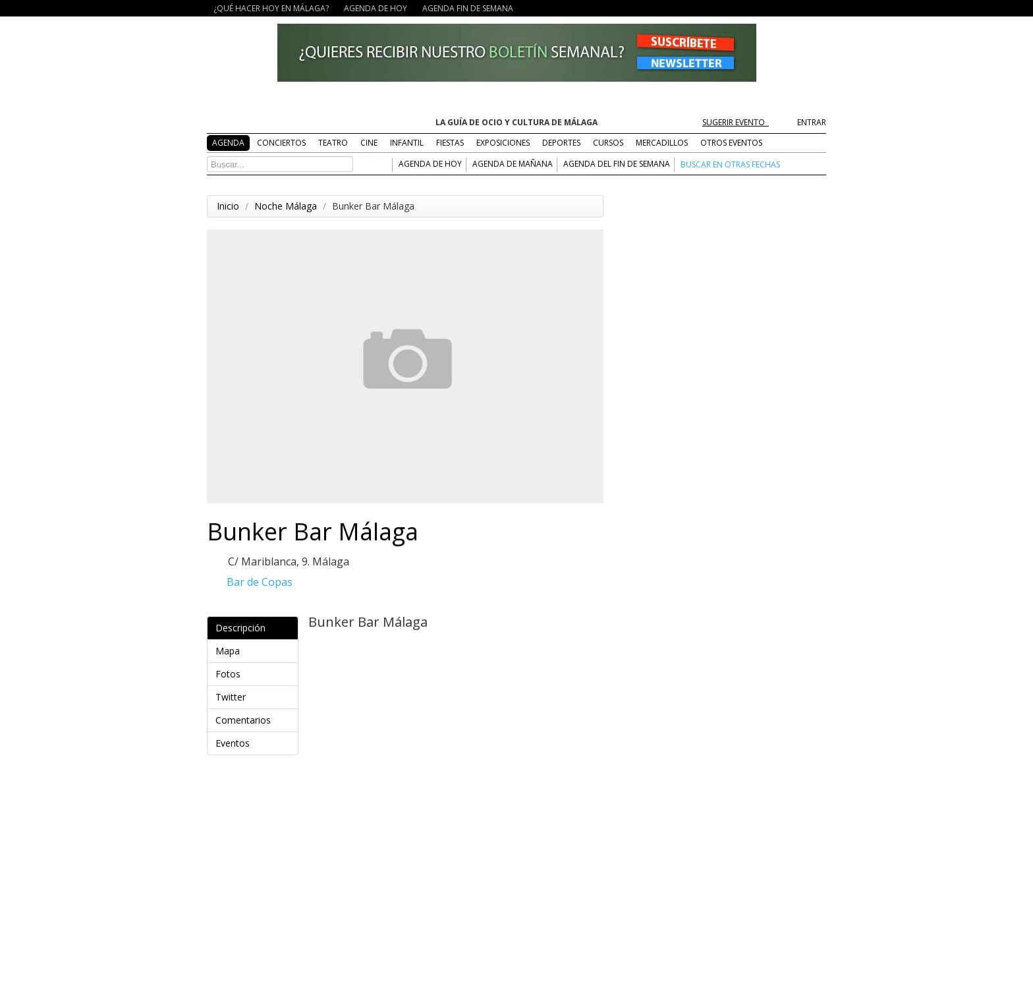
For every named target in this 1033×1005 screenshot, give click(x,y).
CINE (368, 142)
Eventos (254, 743)
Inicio (228, 206)
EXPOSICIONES (503, 142)
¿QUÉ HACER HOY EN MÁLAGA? (271, 8)
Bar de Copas (260, 582)
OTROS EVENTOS (731, 142)
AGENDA (228, 142)
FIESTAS (450, 142)
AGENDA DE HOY (375, 8)
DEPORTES (561, 142)
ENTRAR (811, 122)
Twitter (254, 697)
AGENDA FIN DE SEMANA (467, 8)
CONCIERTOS (281, 142)
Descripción (254, 627)
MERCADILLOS (662, 142)
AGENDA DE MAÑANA (512, 163)
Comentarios (254, 720)
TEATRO (333, 142)
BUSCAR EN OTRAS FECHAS (730, 164)
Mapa (254, 651)
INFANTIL (407, 142)
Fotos (254, 674)
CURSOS (608, 142)
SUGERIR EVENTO (740, 122)
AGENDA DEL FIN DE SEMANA (616, 163)
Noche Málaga (285, 206)
